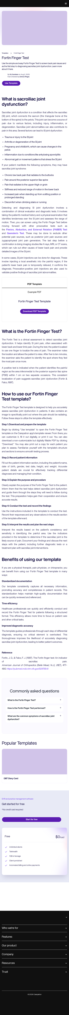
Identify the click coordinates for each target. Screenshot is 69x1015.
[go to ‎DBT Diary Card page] (34, 877)
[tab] (34, 312)
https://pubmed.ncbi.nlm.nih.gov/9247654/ (27, 785)
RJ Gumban (14, 103)
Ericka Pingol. (25, 105)
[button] (65, 3)
